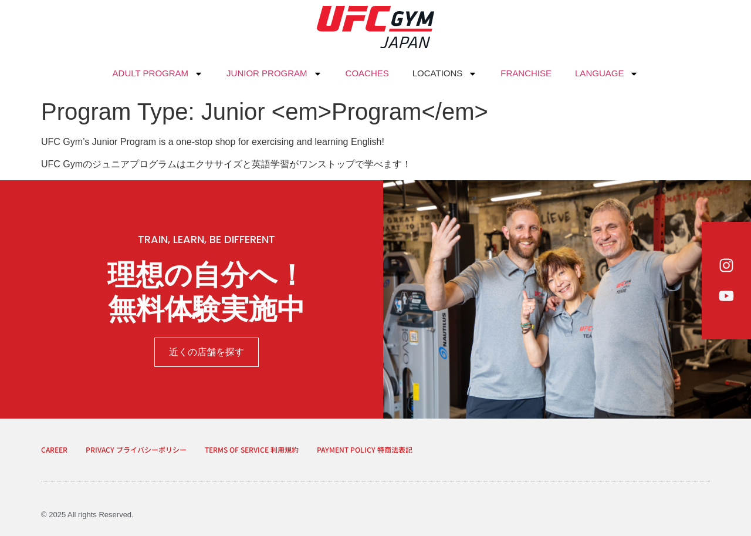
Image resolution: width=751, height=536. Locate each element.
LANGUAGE (606, 73)
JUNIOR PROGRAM (274, 73)
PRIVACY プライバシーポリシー (136, 449)
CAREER (54, 449)
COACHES (367, 73)
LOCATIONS (445, 73)
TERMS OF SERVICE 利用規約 (252, 449)
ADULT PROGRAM (158, 73)
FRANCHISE (526, 73)
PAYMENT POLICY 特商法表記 (364, 449)
